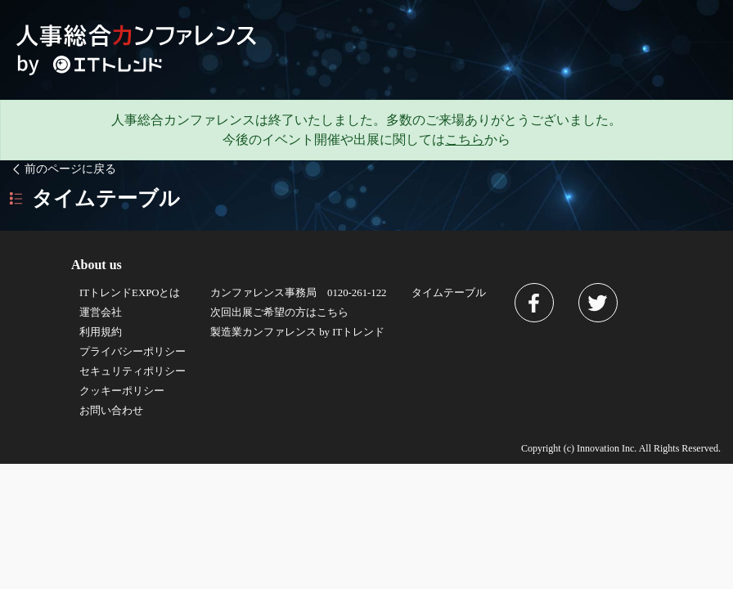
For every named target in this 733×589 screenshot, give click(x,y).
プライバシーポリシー (132, 351)
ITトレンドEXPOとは (130, 293)
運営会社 (100, 312)
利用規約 (100, 332)
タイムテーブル (448, 293)
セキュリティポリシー (132, 371)
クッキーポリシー (121, 391)
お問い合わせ (111, 410)
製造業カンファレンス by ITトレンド (297, 332)
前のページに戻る (62, 168)
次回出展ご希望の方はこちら (279, 312)
